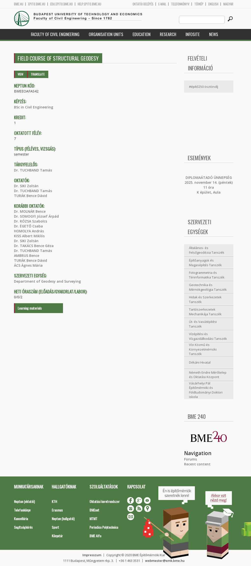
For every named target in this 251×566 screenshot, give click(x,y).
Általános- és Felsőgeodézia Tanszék (206, 250)
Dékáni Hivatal (200, 362)
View (20, 74)
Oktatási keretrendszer (104, 501)
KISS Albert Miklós (29, 236)
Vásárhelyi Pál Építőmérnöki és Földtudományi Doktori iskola (206, 390)
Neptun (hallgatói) (63, 518)
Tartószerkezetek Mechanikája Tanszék (205, 311)
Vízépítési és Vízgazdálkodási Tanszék (208, 336)
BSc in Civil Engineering (33, 107)
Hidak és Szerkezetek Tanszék (205, 299)
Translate (38, 74)
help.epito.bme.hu (89, 4)
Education (142, 34)
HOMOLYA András (29, 231)
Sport (55, 527)
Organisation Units (106, 34)
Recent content (197, 464)
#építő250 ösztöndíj (203, 86)
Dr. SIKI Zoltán (26, 186)
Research (168, 34)
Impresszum (91, 555)
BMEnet (94, 510)
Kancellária (21, 518)
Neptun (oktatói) (24, 501)
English (213, 4)
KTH (54, 501)
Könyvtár (57, 535)
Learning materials (30, 308)
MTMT (93, 518)
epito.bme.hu (36, 4)
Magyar (228, 4)
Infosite (193, 34)
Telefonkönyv (180, 4)
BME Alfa (95, 535)
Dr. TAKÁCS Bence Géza (34, 245)
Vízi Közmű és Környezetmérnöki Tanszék (203, 349)
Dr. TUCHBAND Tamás (33, 170)
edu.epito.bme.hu (61, 4)
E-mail (162, 4)
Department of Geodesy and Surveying (47, 281)
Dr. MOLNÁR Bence (30, 211)
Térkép (198, 4)
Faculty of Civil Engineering (55, 34)
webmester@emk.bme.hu (165, 560)
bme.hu (18, 4)
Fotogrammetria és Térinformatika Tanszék (207, 274)
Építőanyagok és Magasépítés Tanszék (205, 262)
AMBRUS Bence (26, 255)
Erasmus (57, 510)
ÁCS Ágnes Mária (28, 265)
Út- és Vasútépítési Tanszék (203, 324)
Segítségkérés (23, 527)
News (213, 34)
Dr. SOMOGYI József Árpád (36, 216)
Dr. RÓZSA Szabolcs (30, 221)
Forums (190, 459)
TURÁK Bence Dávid (30, 195)
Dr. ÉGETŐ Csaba (28, 226)
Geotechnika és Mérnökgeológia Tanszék (208, 287)
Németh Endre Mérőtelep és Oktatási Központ (207, 374)
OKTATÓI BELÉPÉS (143, 4)
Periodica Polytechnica (103, 527)
